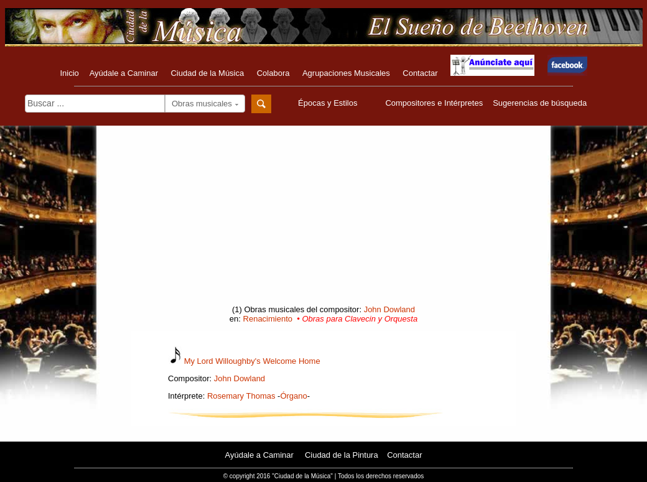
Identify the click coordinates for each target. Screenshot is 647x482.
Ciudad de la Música (207, 73)
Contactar (420, 73)
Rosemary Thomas (241, 396)
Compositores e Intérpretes (434, 103)
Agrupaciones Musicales (346, 73)
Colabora (273, 73)
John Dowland (389, 309)
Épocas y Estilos (329, 103)
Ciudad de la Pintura (341, 455)
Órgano (293, 396)
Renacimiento (268, 318)
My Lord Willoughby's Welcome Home (252, 361)
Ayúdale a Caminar (124, 73)
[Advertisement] (323, 219)
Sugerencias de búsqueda (540, 103)
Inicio (69, 73)
